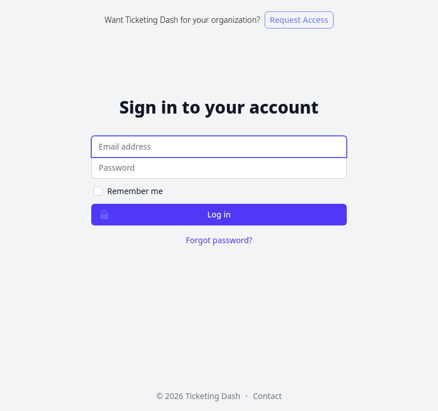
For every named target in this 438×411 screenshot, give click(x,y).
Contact (267, 395)
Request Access (299, 19)
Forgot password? (219, 240)
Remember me (135, 191)
